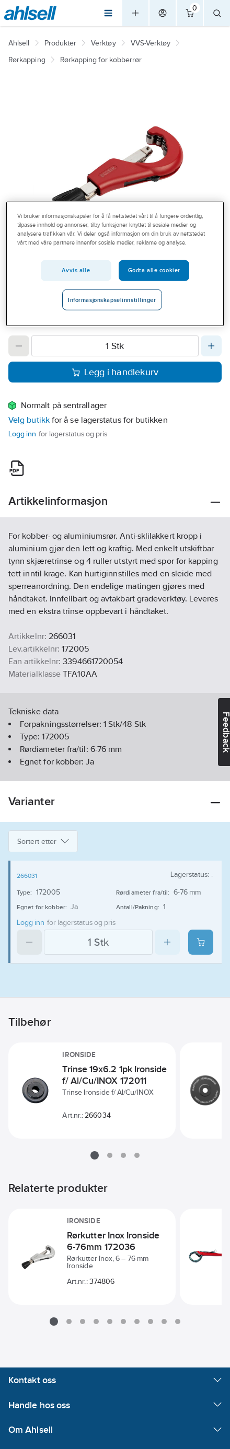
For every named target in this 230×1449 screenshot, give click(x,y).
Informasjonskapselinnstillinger (112, 300)
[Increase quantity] (211, 345)
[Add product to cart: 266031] (200, 942)
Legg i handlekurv (115, 372)
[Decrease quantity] (18, 345)
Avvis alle (76, 270)
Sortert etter (43, 841)
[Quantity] (115, 345)
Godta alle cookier (154, 270)
